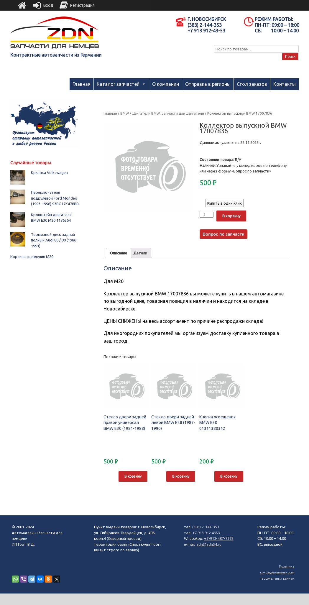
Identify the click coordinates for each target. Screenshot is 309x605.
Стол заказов (252, 84)
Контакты (284, 84)
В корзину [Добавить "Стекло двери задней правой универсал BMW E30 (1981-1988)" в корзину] (133, 476)
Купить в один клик (224, 203)
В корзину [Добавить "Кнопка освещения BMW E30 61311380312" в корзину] (228, 476)
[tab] (118, 253)
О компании (165, 84)
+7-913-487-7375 (219, 538)
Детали (140, 253)
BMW (124, 113)
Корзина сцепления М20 (31, 256)
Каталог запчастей (118, 84)
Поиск (290, 56)
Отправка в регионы (208, 84)
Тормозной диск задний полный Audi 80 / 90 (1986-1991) (54, 240)
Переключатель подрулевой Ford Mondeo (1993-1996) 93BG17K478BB (55, 198)
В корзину (231, 216)
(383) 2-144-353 (205, 527)
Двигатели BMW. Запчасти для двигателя (168, 113)
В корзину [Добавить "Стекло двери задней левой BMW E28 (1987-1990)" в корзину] (180, 476)
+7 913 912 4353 (206, 533)
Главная (82, 84)
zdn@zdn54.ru (208, 544)
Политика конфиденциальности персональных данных (277, 572)
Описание (118, 253)
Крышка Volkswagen (49, 172)
